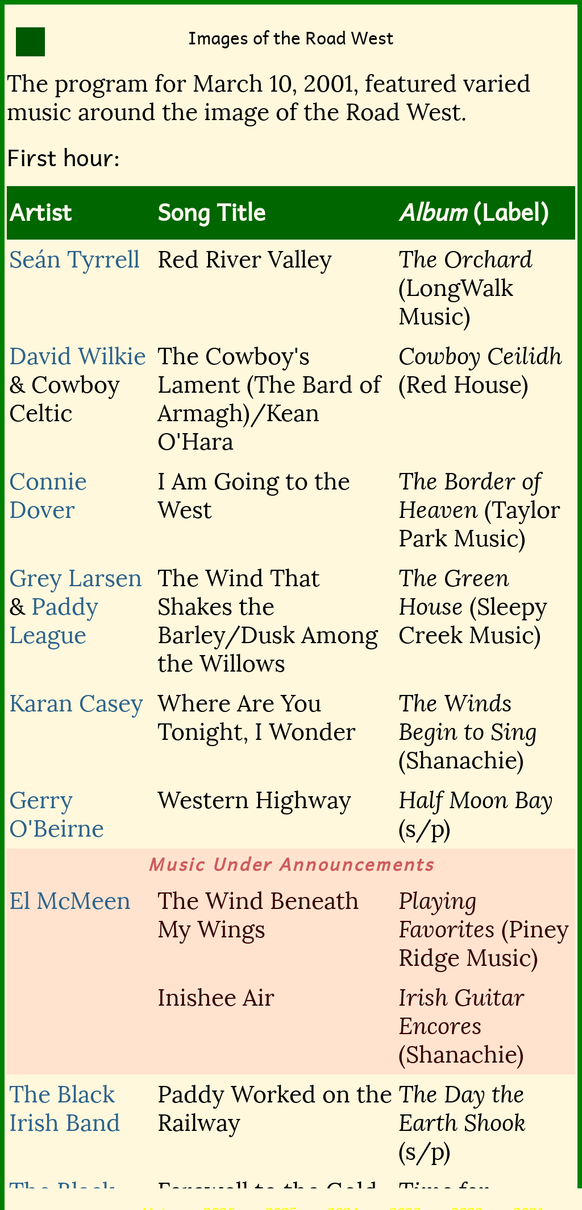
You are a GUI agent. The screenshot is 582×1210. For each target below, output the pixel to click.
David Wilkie (77, 356)
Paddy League (53, 620)
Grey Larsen (75, 578)
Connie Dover (48, 495)
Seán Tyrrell (74, 259)
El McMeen (70, 901)
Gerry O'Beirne (56, 814)
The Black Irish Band (64, 1108)
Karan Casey (76, 703)
